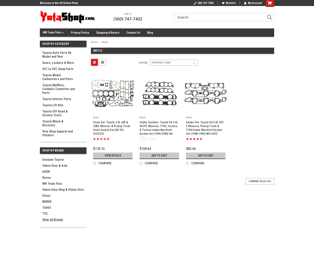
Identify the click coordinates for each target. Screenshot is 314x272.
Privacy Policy (80, 32)
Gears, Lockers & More (58, 63)
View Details (113, 155)
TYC (45, 214)
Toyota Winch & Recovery (52, 123)
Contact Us (133, 32)
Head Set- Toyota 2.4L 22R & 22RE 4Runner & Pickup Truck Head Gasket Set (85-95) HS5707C (111, 128)
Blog (150, 32)
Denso (46, 178)
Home (94, 42)
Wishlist (229, 3)
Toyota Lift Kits (52, 105)
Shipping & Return (107, 32)
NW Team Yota (53, 33)
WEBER (46, 202)
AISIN (46, 172)
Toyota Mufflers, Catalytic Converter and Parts (58, 89)
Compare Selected (260, 181)
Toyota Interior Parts (56, 99)
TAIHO (46, 208)
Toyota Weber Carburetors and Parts (57, 77)
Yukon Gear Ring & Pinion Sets (63, 190)
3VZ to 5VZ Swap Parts (57, 69)
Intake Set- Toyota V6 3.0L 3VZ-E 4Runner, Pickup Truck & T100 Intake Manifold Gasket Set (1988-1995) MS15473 (205, 128)
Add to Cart (159, 155)
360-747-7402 (204, 3)
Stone (46, 196)
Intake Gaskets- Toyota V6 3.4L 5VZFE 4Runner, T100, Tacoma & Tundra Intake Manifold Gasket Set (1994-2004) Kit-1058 (159, 129)
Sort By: (143, 62)
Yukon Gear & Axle (54, 166)
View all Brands (52, 220)
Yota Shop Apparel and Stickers (57, 133)
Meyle (105, 42)
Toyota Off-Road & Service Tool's (55, 113)
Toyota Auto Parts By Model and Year (56, 54)
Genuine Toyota (53, 160)
